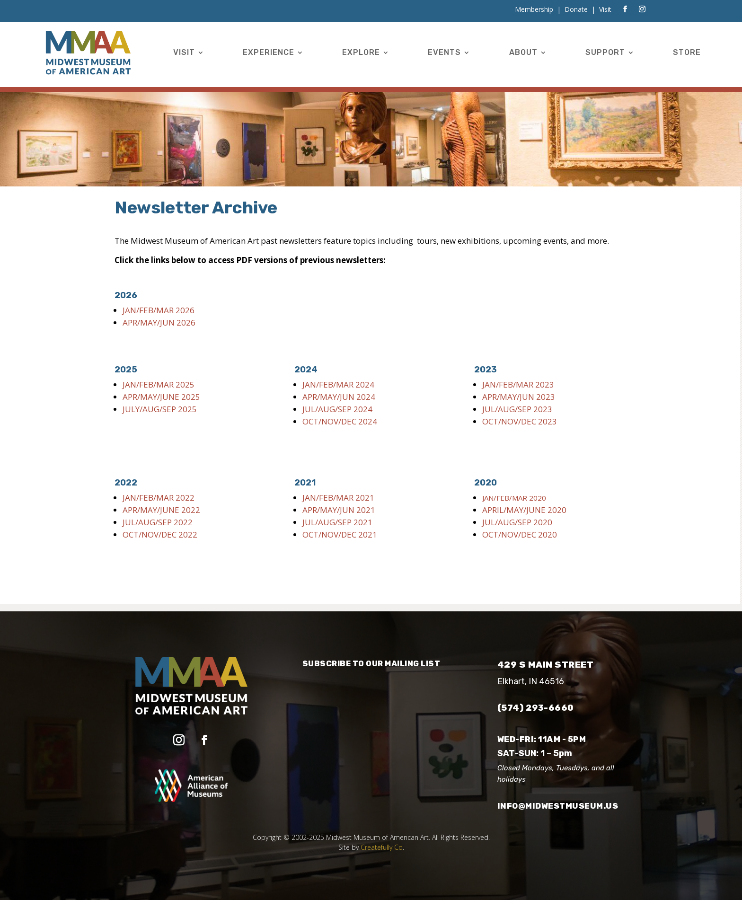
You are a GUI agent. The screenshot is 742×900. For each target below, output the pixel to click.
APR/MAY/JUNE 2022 (161, 509)
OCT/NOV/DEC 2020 (519, 534)
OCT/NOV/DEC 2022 (161, 534)
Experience (268, 52)
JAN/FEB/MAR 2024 (338, 384)
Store (687, 52)
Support (605, 52)
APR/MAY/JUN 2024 (338, 396)
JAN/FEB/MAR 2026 (158, 310)
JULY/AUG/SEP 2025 (160, 409)
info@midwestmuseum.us (557, 806)
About (523, 52)
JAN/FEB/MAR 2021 (338, 497)
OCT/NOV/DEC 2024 (339, 421)
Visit (184, 52)
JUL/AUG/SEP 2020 (517, 522)
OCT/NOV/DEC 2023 (519, 421)
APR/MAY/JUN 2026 (159, 322)
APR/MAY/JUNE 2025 (161, 396)
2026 (126, 295)
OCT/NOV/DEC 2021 (339, 534)
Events (444, 52)
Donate (576, 9)
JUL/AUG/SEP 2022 (158, 522)
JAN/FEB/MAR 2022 (158, 497)
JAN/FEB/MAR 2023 (518, 384)
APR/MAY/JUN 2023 (518, 396)
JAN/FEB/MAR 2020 (514, 498)
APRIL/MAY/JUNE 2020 (524, 509)
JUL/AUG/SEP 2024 (337, 409)
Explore (361, 52)
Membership (534, 9)
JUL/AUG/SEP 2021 (337, 522)
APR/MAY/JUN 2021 (338, 509)
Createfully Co (382, 847)
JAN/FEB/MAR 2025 (158, 384)
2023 (485, 369)
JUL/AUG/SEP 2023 (517, 409)
